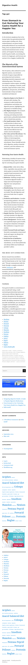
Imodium (6, 332)
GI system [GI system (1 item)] (15, 494)
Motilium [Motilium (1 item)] (14, 505)
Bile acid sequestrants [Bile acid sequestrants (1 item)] (6, 487)
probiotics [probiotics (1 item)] (13, 517)
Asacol (5, 338)
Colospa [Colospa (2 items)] (18, 486)
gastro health (5, 353)
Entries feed (7, 463)
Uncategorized (8, 448)
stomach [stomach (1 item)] (17, 520)
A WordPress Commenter (11, 419)
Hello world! (7, 407)
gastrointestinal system (8, 355)
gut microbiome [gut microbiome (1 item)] (5, 496)
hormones (10, 267)
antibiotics (19, 350)
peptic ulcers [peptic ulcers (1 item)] (4, 513)
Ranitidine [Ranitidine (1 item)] (4, 520)
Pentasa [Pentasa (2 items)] (12, 508)
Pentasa (6, 334)
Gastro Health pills (9, 346)
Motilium (6, 319)
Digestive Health (9, 5)
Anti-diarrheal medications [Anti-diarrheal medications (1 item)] (7, 480)
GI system (16, 355)
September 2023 (8, 434)
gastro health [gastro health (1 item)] (10, 494)
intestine (4, 358)
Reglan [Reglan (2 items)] (11, 520)
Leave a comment (20, 361)
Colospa (6, 328)
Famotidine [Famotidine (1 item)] (4, 494)
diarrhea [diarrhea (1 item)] (9, 489)
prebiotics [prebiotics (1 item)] (12, 513)
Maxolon (6, 330)
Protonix (6, 325)
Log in (5, 461)
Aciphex (6, 336)
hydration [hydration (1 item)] (9, 499)
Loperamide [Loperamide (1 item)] (13, 502)
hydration (16, 357)
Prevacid (6, 323)
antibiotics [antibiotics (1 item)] (16, 480)
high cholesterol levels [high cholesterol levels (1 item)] (18, 496)
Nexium (6, 321)
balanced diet (9, 352)
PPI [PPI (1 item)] (8, 513)
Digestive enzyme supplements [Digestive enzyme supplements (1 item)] (8, 625)
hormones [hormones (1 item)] (4, 499)
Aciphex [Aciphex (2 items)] (6, 477)
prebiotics (8, 360)
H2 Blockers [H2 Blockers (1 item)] (11, 496)
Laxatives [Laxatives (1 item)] (8, 502)
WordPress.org (8, 467)
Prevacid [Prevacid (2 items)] (19, 512)
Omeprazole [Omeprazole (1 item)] (4, 509)
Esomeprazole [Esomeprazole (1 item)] (22, 625)
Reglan (6, 344)
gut (20, 355)
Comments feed (8, 465)
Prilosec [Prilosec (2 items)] (6, 516)
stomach (13, 361)
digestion (22, 352)
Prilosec (6, 342)
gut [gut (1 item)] (18, 494)
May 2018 (6, 436)
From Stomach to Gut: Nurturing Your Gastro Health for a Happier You (13, 24)
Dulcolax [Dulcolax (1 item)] (17, 625)
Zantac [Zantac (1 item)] (20, 520)
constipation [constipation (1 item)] (4, 489)
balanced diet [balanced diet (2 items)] (17, 482)
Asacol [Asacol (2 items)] (5, 482)
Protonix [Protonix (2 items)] (20, 516)
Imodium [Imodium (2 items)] (16, 499)
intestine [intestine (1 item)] (4, 502)
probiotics (22, 360)
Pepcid (6, 340)
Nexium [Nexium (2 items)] (21, 505)
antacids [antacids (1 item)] (13, 477)
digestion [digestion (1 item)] (13, 489)
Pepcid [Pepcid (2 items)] (20, 508)
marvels (9, 358)
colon (14, 352)
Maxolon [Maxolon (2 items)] (7, 505)
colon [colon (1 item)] (12, 487)
